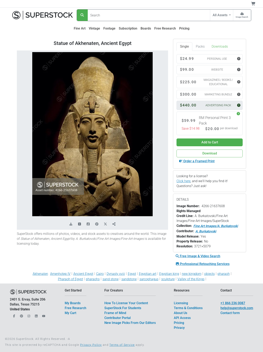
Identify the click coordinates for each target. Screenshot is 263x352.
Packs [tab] (200, 46)
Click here (183, 181)
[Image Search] (242, 15)
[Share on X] (105, 224)
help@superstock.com (236, 308)
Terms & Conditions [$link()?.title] (188, 308)
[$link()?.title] (79, 28)
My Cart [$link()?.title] (70, 313)
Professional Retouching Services (203, 264)
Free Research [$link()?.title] (75, 308)
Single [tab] (184, 46)
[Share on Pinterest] (96, 224)
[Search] (82, 15)
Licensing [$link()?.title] (181, 303)
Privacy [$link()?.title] (179, 328)
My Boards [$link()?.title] (73, 303)
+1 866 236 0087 (232, 303)
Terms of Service (122, 344)
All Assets (220, 15)
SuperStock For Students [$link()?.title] (122, 308)
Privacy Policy (91, 344)
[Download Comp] (71, 224)
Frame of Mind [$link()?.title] (115, 313)
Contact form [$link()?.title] (230, 313)
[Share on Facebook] (88, 224)
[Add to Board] (79, 224)
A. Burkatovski (205, 231)
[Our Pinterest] (21, 315)
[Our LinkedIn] (35, 315)
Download (209, 153)
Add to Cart (209, 142)
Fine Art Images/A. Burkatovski (215, 226)
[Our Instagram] (28, 315)
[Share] (114, 224)
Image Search (242, 17)
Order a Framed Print (197, 161)
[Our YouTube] (43, 315)
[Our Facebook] (13, 315)
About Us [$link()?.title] (180, 313)
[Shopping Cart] (256, 3)
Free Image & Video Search (198, 256)
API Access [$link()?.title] (182, 318)
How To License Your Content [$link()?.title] (126, 303)
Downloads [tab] (220, 46)
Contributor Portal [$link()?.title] (117, 318)
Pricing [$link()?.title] (179, 323)
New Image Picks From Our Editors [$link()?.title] (130, 323)
